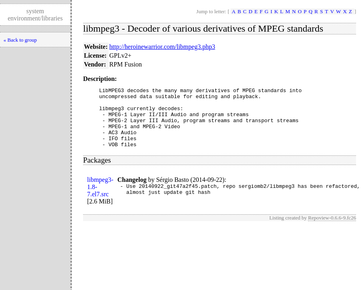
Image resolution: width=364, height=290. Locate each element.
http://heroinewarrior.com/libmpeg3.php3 (162, 46)
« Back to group (20, 40)
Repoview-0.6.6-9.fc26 (332, 230)
